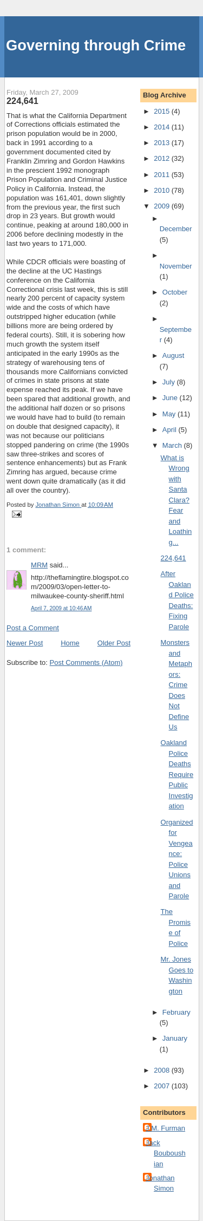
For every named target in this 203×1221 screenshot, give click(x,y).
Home (70, 643)
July (169, 382)
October (174, 292)
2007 (163, 1086)
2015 (163, 111)
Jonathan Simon (160, 1183)
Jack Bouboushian (166, 1153)
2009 (163, 206)
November (176, 266)
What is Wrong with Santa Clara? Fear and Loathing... (176, 500)
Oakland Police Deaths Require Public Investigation (177, 774)
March (173, 445)
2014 (163, 127)
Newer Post (24, 643)
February (176, 1012)
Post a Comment (32, 628)
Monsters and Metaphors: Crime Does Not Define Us (176, 684)
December (176, 229)
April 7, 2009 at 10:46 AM (61, 608)
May (170, 414)
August (173, 355)
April (170, 430)
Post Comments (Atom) (86, 662)
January (174, 1038)
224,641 (173, 558)
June (171, 398)
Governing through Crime (96, 45)
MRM (39, 565)
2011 (163, 175)
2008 (163, 1070)
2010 (163, 190)
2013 (163, 143)
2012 (163, 158)
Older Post (113, 643)
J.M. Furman (165, 1128)
